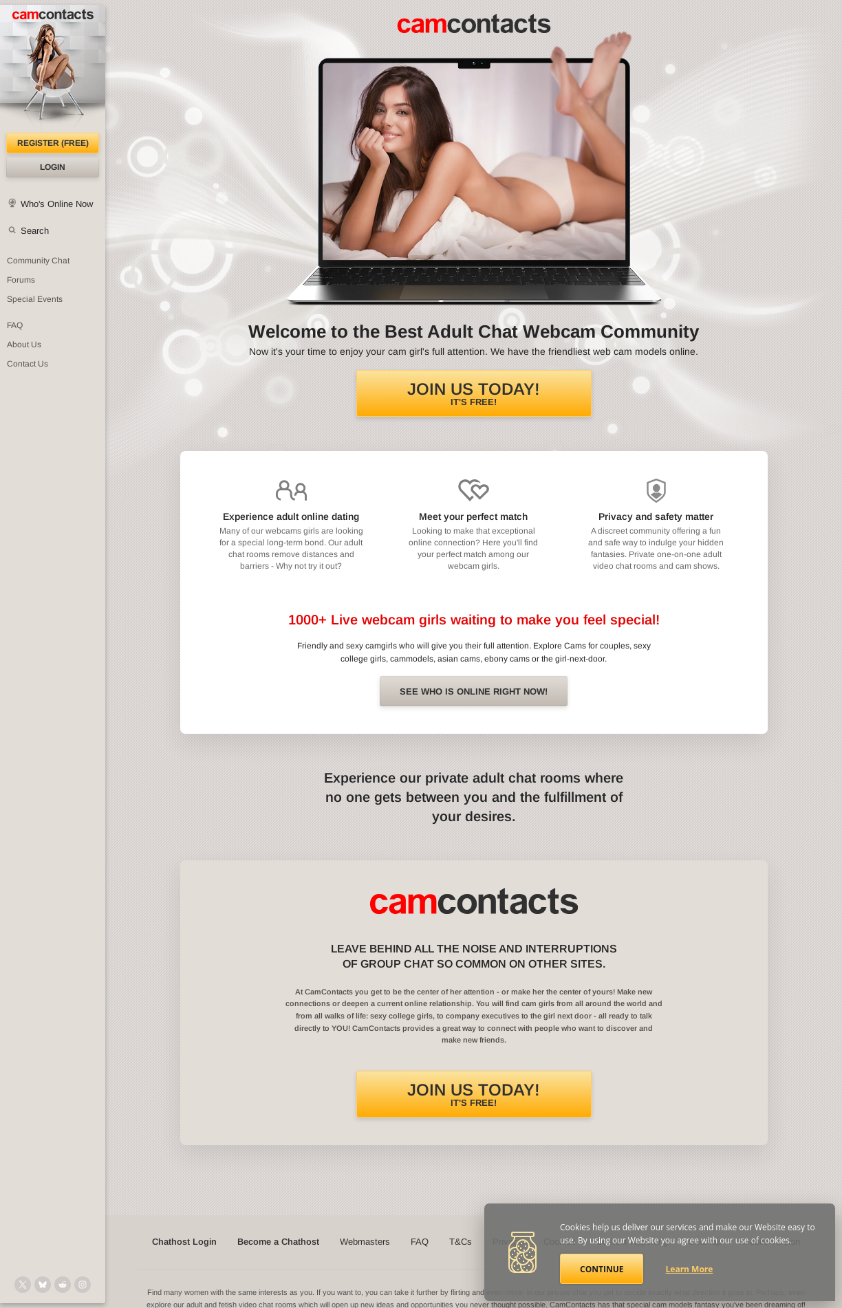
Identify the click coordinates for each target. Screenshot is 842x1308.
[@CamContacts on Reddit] (62, 1284)
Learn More (689, 1269)
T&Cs (460, 1241)
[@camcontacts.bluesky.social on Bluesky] (42, 1284)
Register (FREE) (53, 143)
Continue (601, 1269)
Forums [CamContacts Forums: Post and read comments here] (21, 280)
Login (52, 167)
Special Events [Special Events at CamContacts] (35, 299)
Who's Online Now (57, 204)
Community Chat (38, 260)
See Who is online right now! (474, 691)
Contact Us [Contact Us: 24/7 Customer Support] (27, 364)
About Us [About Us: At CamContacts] (24, 344)
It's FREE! (473, 393)
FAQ (420, 1241)
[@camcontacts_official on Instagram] (82, 1284)
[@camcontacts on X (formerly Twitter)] (22, 1284)
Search (35, 231)
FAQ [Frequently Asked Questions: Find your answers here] (15, 325)
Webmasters (365, 1241)
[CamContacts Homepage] (52, 69)
